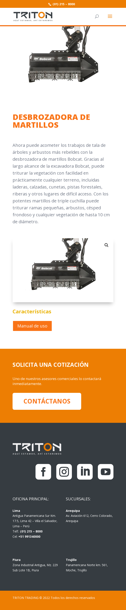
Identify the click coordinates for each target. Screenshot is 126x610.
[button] (106, 245)
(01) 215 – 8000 (63, 4)
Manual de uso (32, 326)
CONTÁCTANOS (46, 401)
